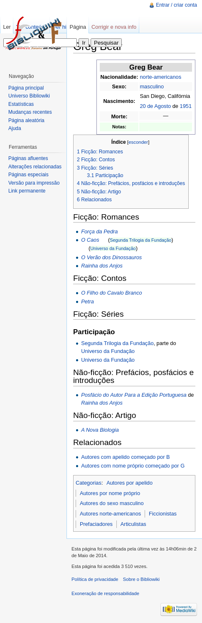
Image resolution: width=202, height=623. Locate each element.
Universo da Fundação (112, 248)
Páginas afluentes (28, 158)
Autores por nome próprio (110, 493)
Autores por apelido (129, 483)
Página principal (26, 88)
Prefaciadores (96, 524)
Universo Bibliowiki (29, 96)
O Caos (90, 240)
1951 (186, 106)
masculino (152, 86)
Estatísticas (21, 104)
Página (77, 27)
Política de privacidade (94, 579)
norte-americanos (160, 77)
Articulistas (133, 524)
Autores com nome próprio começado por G (133, 466)
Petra (87, 301)
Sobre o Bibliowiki (141, 579)
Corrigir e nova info (113, 27)
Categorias (88, 483)
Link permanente (26, 191)
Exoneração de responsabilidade (105, 593)
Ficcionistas (163, 513)
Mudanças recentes (30, 112)
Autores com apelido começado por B (125, 457)
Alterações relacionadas (35, 167)
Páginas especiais (28, 175)
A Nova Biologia (100, 430)
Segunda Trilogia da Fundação (140, 240)
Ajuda (14, 128)
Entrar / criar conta (176, 5)
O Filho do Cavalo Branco (111, 293)
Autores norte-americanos (110, 513)
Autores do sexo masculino (112, 503)
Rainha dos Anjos (102, 266)
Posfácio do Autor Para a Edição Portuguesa (134, 395)
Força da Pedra (99, 231)
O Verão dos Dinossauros (111, 257)
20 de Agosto (155, 106)
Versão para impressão (33, 183)
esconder (138, 142)
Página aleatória (26, 120)
